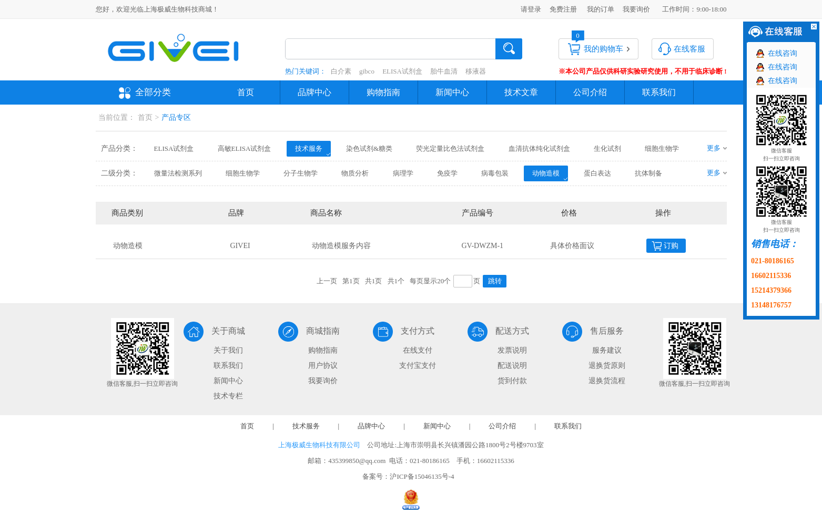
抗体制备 (648, 173)
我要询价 (636, 9)
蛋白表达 (597, 173)
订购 (671, 246)
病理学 (403, 173)
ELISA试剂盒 (402, 71)
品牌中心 (314, 92)
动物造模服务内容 (341, 246)
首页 (245, 92)
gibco (366, 71)
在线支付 (417, 350)
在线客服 (689, 49)
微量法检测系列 (178, 173)
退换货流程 (606, 381)
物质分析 (355, 173)
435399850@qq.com (356, 461)
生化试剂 (607, 148)
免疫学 (447, 173)
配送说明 (512, 365)
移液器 (475, 71)
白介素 (341, 71)
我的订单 (600, 9)
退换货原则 (606, 365)
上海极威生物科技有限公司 (319, 445)
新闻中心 (452, 92)
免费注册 (563, 9)
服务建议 (607, 350)
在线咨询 (782, 53)
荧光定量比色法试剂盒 (450, 148)
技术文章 (521, 92)
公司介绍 (590, 92)
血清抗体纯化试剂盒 (539, 148)
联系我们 (659, 92)
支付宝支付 (417, 365)
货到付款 (512, 381)
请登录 (531, 9)
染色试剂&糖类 (369, 148)
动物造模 (546, 173)
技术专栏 (228, 396)
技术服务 (308, 148)
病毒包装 (495, 173)
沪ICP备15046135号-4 (422, 476)
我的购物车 (603, 49)
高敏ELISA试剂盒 (244, 148)
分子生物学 (300, 173)
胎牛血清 (444, 71)
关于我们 (228, 350)
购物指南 (383, 92)
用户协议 (323, 365)
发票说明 (512, 350)
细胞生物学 (662, 148)
